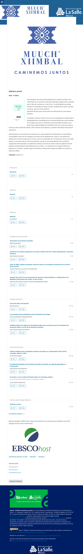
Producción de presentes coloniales (21, 241)
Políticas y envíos (15, 404)
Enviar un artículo (15, 481)
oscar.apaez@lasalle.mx (17, 518)
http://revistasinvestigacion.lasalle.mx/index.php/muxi (42, 535)
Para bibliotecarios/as (15, 472)
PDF (14, 176)
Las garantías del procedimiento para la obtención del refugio (30, 314)
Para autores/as (13, 470)
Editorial (12, 216)
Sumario (12, 194)
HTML (23, 176)
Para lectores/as (13, 467)
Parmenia (41, 456)
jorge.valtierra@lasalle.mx (18, 516)
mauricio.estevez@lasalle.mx (56, 518)
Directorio (13, 172)
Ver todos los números (16, 414)
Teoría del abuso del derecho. (19, 303)
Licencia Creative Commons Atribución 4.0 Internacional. (28, 532)
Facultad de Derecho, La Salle (18, 456)
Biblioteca (33, 456)
